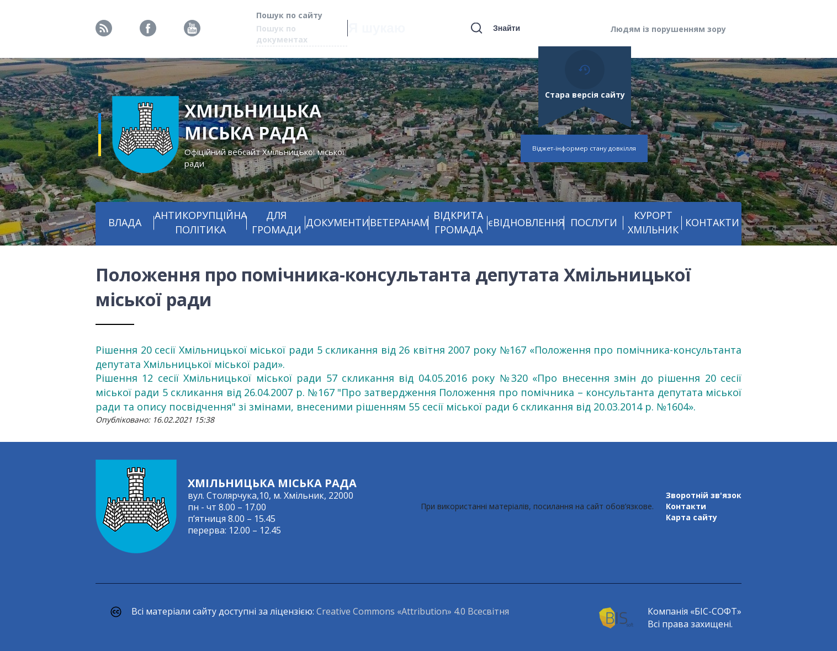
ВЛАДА (124, 222)
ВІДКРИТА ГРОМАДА (458, 222)
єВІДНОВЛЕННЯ (526, 222)
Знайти (506, 28)
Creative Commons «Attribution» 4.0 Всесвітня (412, 611)
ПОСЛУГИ (593, 222)
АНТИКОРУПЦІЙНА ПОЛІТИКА (201, 222)
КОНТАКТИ (712, 222)
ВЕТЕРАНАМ (399, 222)
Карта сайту (691, 517)
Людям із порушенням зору (668, 29)
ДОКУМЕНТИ (337, 222)
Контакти (686, 506)
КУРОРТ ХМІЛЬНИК (653, 222)
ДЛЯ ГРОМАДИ (276, 222)
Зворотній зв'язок (703, 495)
